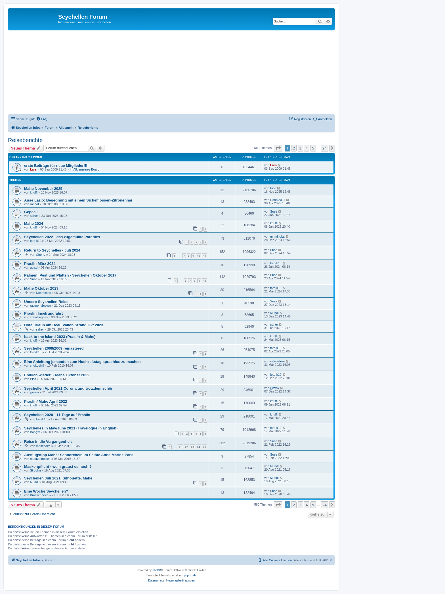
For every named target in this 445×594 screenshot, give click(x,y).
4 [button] (307, 148)
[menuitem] (41, 119)
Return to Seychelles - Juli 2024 (52, 250)
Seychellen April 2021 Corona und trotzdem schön (69, 388)
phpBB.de (190, 575)
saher (34, 215)
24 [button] (324, 148)
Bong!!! (35, 432)
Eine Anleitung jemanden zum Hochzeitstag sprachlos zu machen (82, 362)
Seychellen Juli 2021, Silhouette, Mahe (58, 478)
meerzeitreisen (40, 458)
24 (198, 447)
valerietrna (277, 361)
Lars (33, 169)
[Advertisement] (178, 73)
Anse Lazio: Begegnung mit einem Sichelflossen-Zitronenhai (78, 200)
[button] (278, 148)
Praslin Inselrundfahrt (43, 313)
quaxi (33, 267)
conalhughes (39, 317)
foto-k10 (35, 240)
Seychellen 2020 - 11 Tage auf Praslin (57, 415)
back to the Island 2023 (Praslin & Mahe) (59, 337)
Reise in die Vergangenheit (48, 441)
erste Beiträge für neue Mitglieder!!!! (56, 165)
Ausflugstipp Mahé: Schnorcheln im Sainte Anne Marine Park (78, 455)
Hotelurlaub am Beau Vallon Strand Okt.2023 (63, 325)
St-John (35, 470)
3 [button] (300, 148)
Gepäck (31, 212)
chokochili (37, 365)
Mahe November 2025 (43, 188)
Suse (273, 211)
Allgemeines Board (86, 169)
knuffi (33, 192)
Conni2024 (277, 200)
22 (186, 447)
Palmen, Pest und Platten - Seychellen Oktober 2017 (70, 275)
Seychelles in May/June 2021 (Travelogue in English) (70, 428)
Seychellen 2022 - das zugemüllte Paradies (62, 237)
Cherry (40, 254)
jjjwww (34, 392)
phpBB (156, 570)
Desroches (43, 292)
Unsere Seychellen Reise (46, 302)
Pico (273, 188)
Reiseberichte (25, 140)
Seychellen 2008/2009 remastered (54, 348)
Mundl (274, 313)
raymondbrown (40, 305)
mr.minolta (277, 236)
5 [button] (313, 148)
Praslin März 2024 (40, 263)
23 (192, 447)
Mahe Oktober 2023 (41, 288)
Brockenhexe (39, 495)
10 (198, 255)
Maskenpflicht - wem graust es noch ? (58, 466)
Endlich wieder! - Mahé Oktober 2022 (56, 375)
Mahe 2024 (33, 223)
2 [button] (294, 148)
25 (204, 447)
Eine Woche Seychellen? (46, 491)
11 (204, 255)
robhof (34, 204)
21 (180, 447)
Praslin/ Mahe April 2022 (45, 401)
